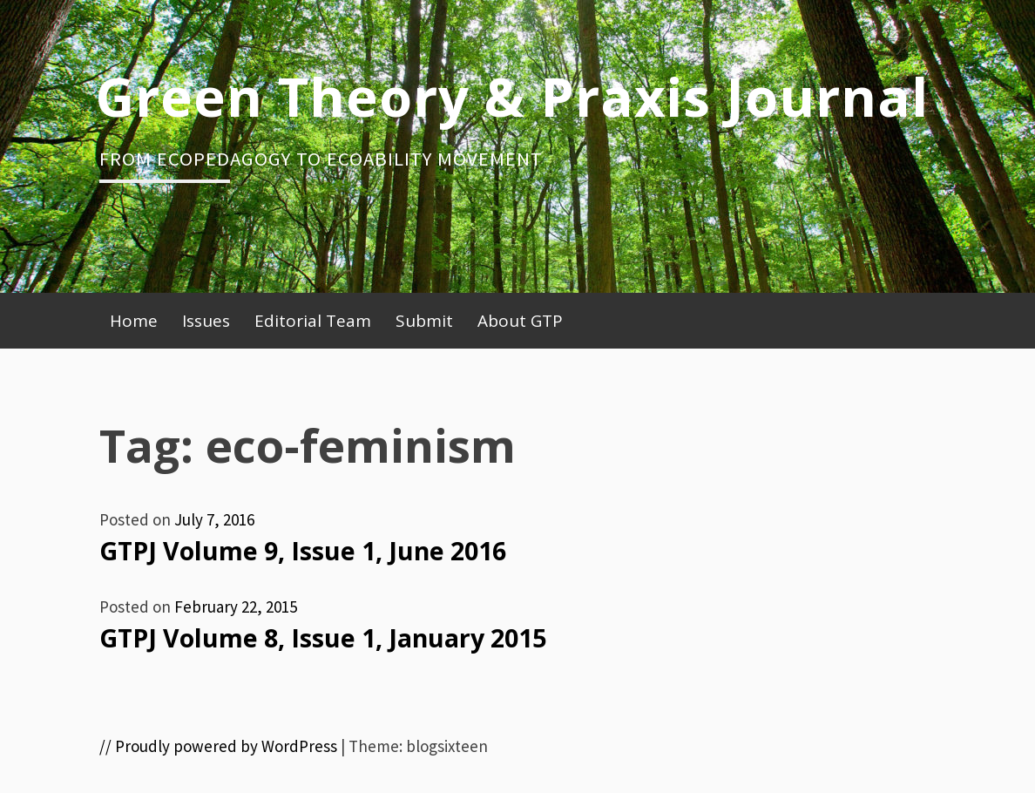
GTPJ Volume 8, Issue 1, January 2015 (322, 637)
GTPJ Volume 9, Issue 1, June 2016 (302, 550)
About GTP (520, 320)
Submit (424, 320)
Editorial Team (312, 320)
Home (134, 320)
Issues (206, 320)
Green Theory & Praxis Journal (512, 95)
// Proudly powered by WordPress (218, 745)
